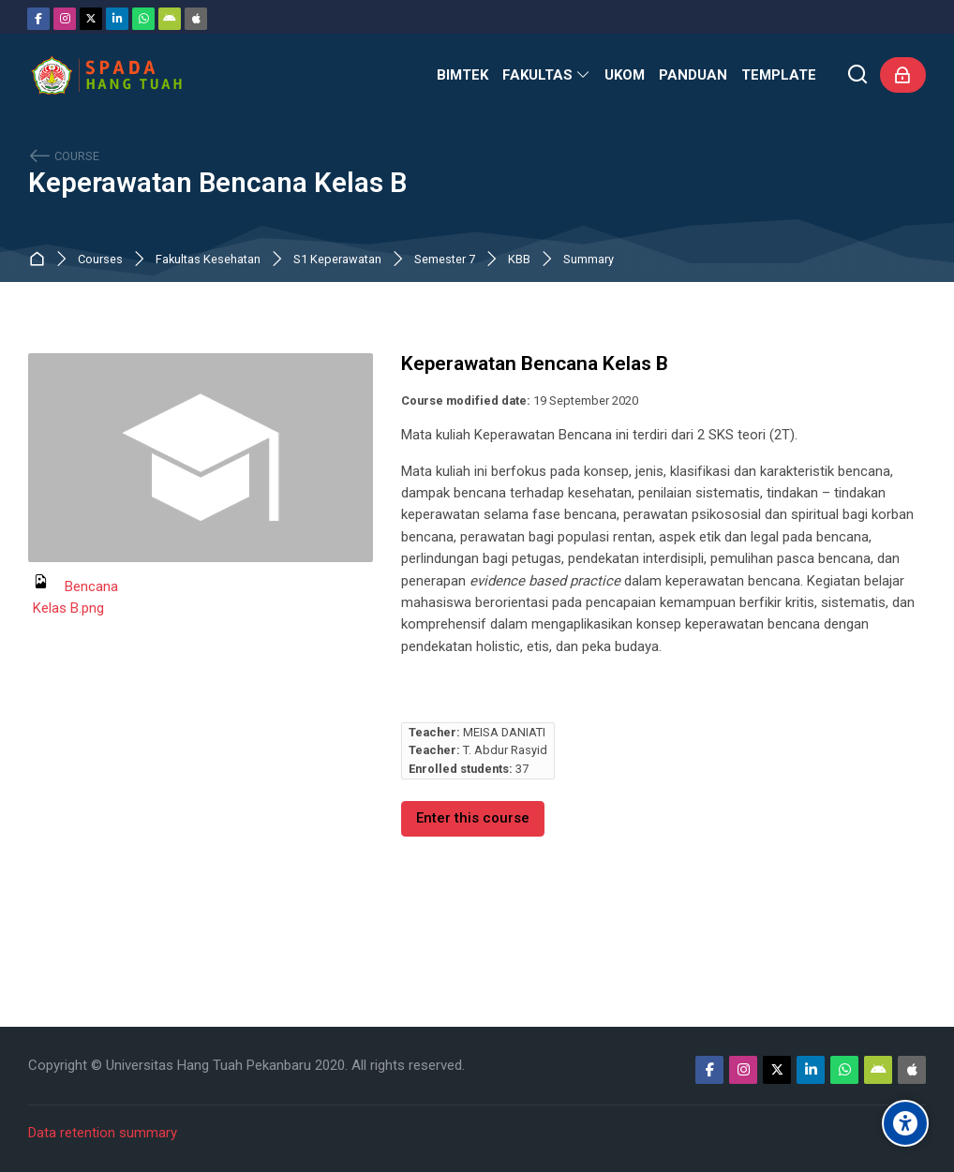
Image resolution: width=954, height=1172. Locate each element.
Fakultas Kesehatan (208, 260)
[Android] (169, 18)
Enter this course (472, 817)
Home (40, 260)
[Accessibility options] (905, 1123)
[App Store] (196, 18)
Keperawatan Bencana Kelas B (217, 183)
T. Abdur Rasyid (505, 750)
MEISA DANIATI (504, 732)
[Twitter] (91, 18)
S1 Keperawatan (337, 260)
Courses (100, 260)
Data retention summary (102, 1132)
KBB (519, 260)
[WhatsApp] (143, 18)
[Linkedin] (117, 18)
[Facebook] (38, 18)
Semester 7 (444, 260)
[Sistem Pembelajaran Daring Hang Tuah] (106, 74)
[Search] (858, 75)
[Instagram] (64, 18)
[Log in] (903, 75)
